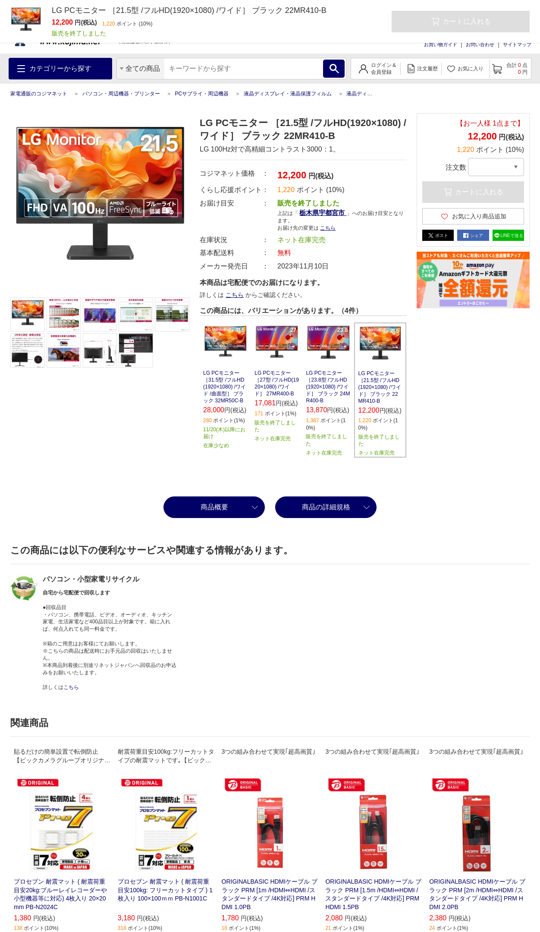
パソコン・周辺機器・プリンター (121, 94)
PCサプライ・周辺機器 (202, 94)
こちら (328, 228)
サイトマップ (517, 44)
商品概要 (214, 507)
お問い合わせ (480, 44)
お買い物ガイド (440, 44)
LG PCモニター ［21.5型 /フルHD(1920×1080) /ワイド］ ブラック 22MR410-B (379, 387)
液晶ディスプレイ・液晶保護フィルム (288, 94)
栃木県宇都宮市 (322, 212)
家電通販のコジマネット (38, 94)
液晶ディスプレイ (367, 94)
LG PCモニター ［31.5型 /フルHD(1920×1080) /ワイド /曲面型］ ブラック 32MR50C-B (224, 387)
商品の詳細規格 (326, 507)
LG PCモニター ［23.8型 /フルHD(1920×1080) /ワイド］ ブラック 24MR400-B (328, 387)
